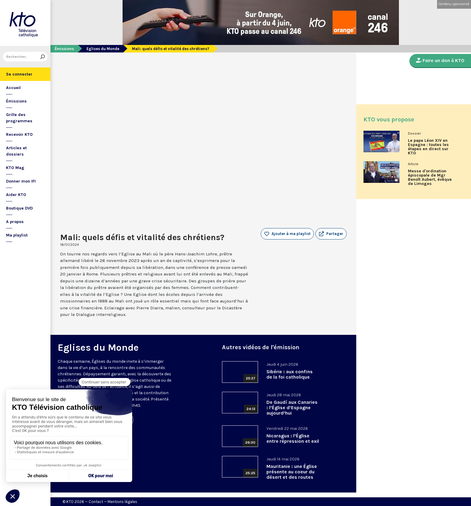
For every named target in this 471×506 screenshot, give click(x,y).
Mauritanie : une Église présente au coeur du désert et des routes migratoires (291, 474)
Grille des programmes (19, 118)
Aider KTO (16, 194)
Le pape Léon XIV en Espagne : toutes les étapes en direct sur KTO (428, 146)
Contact (96, 501)
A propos (15, 221)
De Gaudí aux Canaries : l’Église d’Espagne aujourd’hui (292, 407)
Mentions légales (122, 501)
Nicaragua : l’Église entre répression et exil (292, 438)
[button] (331, 234)
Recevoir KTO (19, 134)
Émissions (16, 101)
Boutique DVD (19, 208)
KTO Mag (15, 167)
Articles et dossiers (16, 151)
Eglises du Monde (103, 48)
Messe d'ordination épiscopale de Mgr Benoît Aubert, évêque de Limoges (430, 177)
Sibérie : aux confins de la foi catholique (289, 374)
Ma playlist (17, 235)
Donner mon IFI (21, 181)
